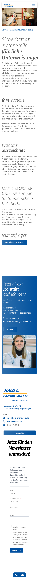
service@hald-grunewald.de (17, 321)
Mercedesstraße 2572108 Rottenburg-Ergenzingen (17, 407)
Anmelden (16, 550)
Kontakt (10, 329)
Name (12, 490)
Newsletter (20, 433)
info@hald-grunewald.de (16, 418)
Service (5, 30)
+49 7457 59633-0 (12, 421)
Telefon (12, 516)
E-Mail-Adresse (15, 499)
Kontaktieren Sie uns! (14, 242)
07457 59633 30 (11, 318)
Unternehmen (14, 507)
